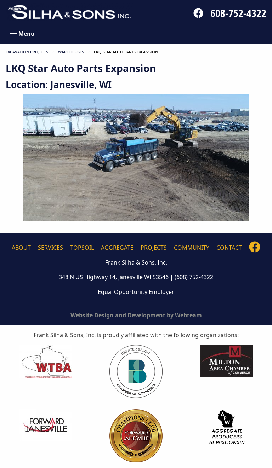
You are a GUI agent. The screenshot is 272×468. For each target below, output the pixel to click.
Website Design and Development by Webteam (136, 315)
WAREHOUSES (71, 51)
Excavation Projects (27, 51)
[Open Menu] (13, 33)
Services (50, 248)
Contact (229, 248)
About (21, 248)
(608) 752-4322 (194, 277)
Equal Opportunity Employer (136, 292)
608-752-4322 (238, 13)
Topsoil (82, 248)
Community (191, 248)
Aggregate (117, 248)
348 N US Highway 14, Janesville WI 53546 (114, 277)
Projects (154, 248)
